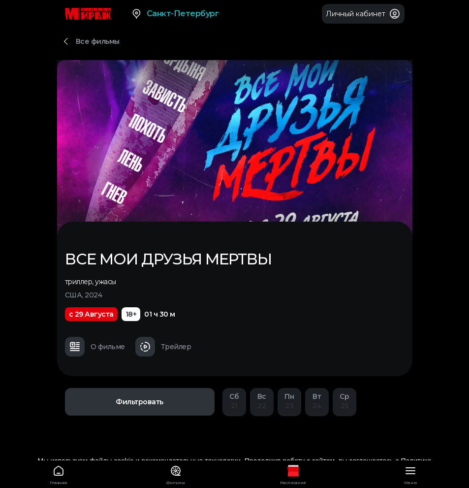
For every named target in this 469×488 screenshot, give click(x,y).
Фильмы (175, 473)
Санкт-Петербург (175, 14)
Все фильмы (98, 41)
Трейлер (163, 347)
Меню (410, 473)
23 (289, 401)
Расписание (293, 473)
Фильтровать (139, 401)
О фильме (95, 347)
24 (317, 401)
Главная (58, 473)
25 (344, 401)
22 (262, 401)
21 (234, 401)
